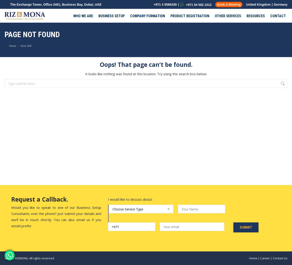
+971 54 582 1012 (195, 4)
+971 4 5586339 (165, 4)
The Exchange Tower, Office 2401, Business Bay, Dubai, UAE (55, 4)
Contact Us (280, 258)
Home (253, 258)
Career (265, 258)
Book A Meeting (229, 4)
